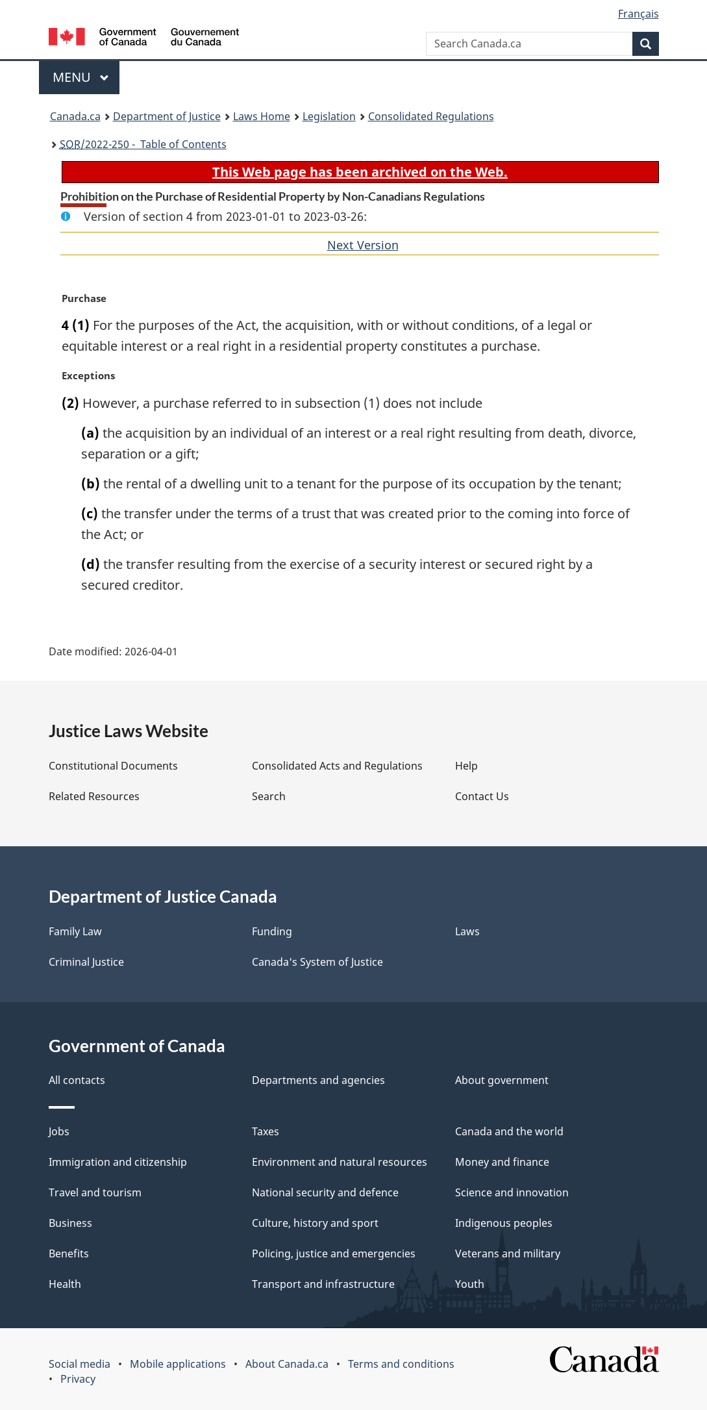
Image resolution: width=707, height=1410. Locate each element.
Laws (467, 931)
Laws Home (261, 116)
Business (70, 1223)
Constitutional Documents (113, 766)
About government (502, 1080)
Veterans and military (507, 1253)
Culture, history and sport (315, 1223)
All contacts (77, 1080)
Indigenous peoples (503, 1223)
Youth (469, 1284)
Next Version (363, 245)
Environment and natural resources (339, 1162)
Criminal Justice (86, 962)
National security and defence (325, 1192)
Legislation (329, 116)
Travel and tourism (95, 1192)
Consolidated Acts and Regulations (337, 766)
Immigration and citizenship (118, 1162)
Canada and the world (509, 1131)
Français (638, 13)
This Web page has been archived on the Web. (360, 172)
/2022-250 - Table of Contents (143, 144)
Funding (272, 931)
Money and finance (502, 1162)
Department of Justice (167, 116)
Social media (79, 1364)
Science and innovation (512, 1192)
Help (466, 766)
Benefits (69, 1253)
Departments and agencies (318, 1080)
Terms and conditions (401, 1364)
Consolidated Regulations (431, 116)
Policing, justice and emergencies (334, 1253)
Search (269, 796)
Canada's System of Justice (317, 962)
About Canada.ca (287, 1364)
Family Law (75, 931)
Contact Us (482, 796)
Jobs (59, 1131)
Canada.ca (75, 116)
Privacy (77, 1379)
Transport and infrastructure (323, 1284)
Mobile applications (178, 1364)
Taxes (265, 1131)
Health (65, 1284)
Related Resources (94, 796)
